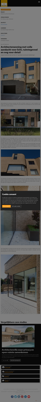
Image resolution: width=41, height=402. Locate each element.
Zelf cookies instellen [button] (16, 206)
